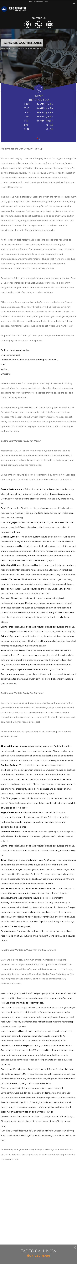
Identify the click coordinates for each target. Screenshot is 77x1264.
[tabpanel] (38, 117)
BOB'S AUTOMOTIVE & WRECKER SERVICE (21, 48)
